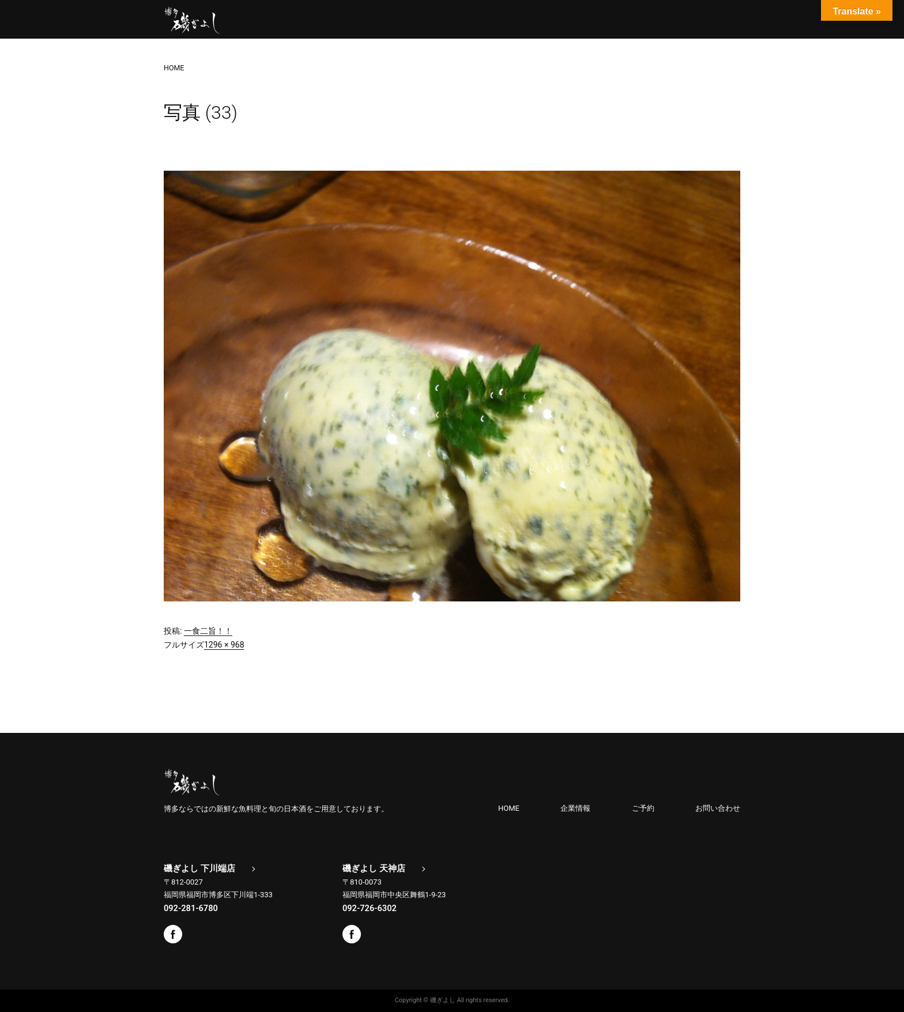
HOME (508, 808)
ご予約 (643, 808)
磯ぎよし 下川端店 (199, 868)
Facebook (173, 934)
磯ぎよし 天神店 (373, 868)
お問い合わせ (717, 808)
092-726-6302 (369, 908)
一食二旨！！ (208, 630)
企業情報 (575, 808)
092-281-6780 (191, 908)
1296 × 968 (224, 644)
